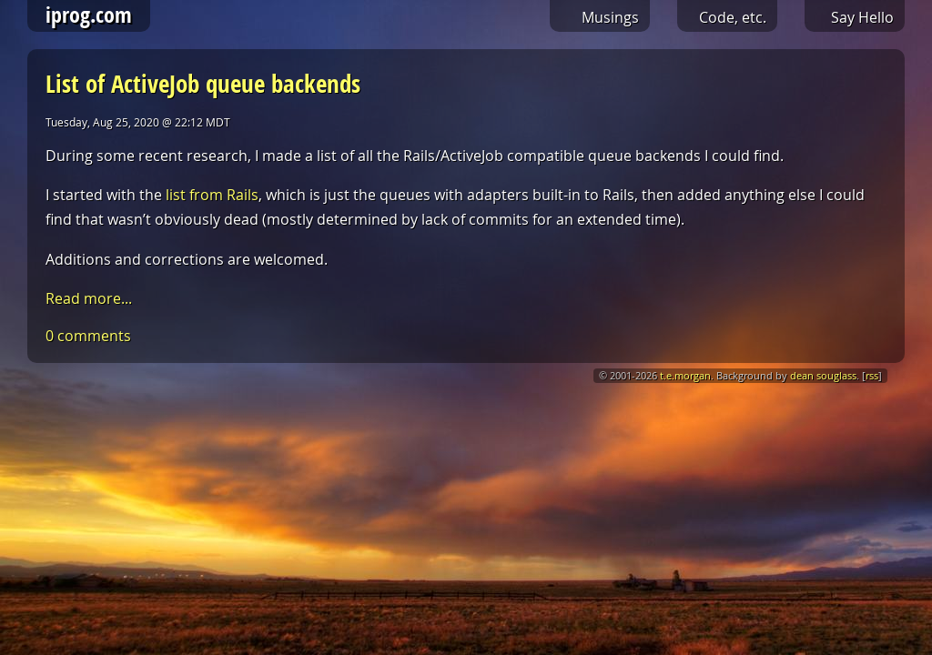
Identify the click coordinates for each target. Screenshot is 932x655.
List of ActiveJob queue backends (203, 83)
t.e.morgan (685, 375)
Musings (610, 17)
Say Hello (862, 17)
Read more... (89, 298)
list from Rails (212, 195)
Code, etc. (732, 17)
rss (872, 375)
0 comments (88, 336)
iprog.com (89, 14)
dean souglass (823, 375)
